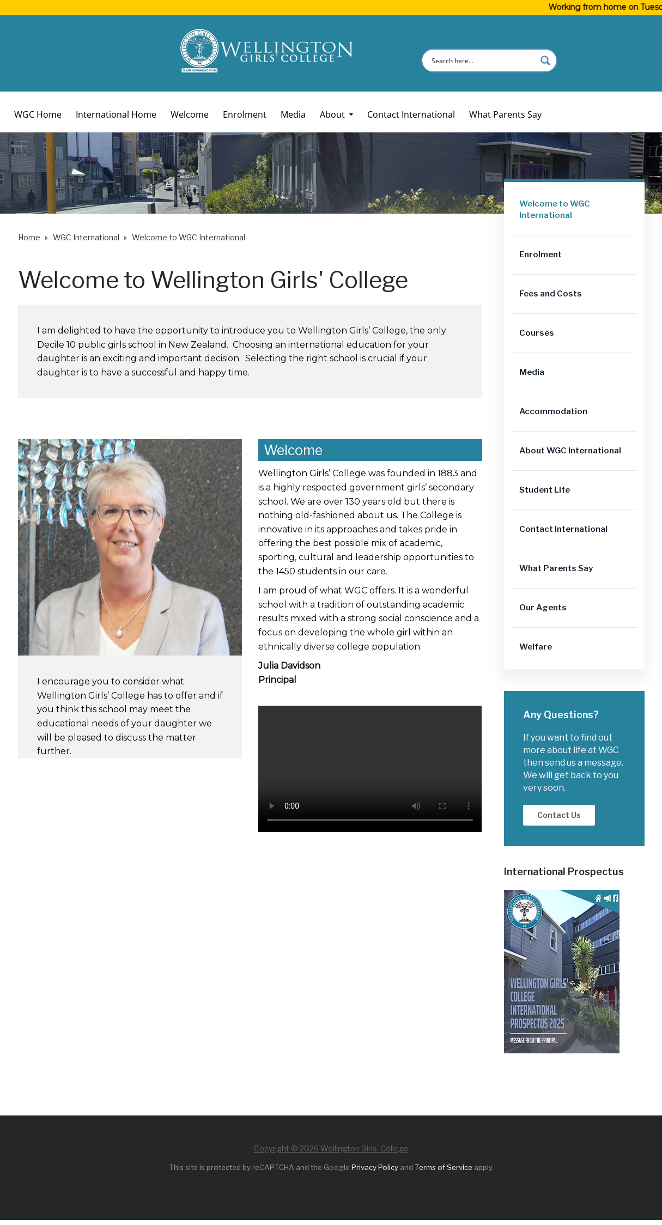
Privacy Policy (374, 1167)
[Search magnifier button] (545, 60)
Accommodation (553, 411)
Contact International (411, 114)
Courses (536, 333)
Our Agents (543, 607)
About (332, 114)
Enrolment (244, 114)
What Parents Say (505, 114)
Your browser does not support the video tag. (370, 769)
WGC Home (38, 114)
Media (293, 114)
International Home (116, 114)
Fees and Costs (550, 294)
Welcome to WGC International (554, 209)
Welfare (535, 647)
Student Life (544, 490)
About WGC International (570, 451)
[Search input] (482, 60)
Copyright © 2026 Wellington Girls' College (331, 1148)
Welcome (190, 114)
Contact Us (559, 815)
